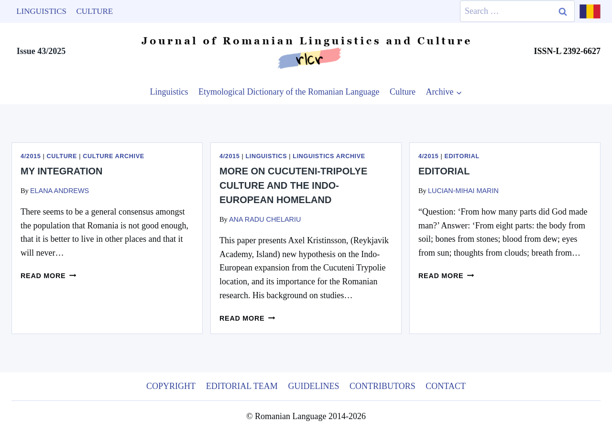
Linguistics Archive (329, 156)
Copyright (171, 386)
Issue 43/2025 (41, 51)
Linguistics (41, 11)
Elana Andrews (59, 190)
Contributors (382, 386)
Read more (48, 276)
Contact (446, 386)
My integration (61, 171)
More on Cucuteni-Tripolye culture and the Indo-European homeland (293, 185)
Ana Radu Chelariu (265, 219)
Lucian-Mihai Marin (463, 190)
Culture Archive (113, 156)
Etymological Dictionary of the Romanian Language (288, 92)
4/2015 (31, 156)
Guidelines (313, 386)
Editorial (461, 156)
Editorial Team (242, 386)
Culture (94, 11)
